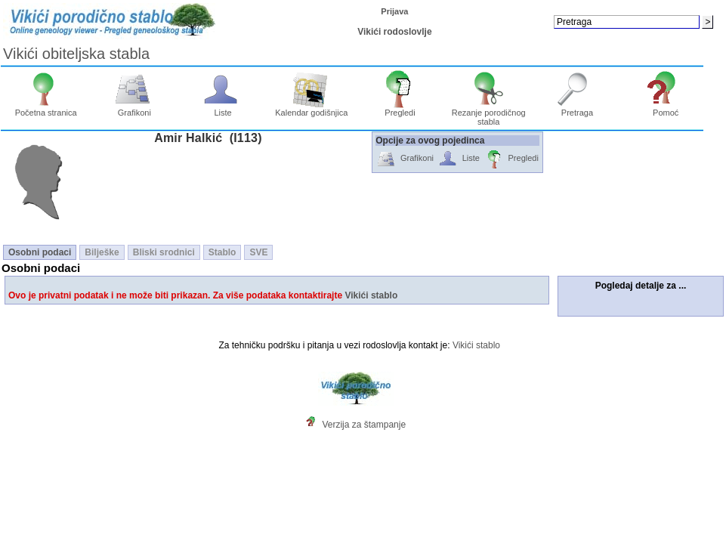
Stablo (222, 252)
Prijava (394, 11)
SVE (258, 252)
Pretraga (577, 108)
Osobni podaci (39, 252)
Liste (223, 108)
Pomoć (665, 108)
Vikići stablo (370, 295)
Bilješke (102, 252)
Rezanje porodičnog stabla (489, 113)
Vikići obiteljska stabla (76, 53)
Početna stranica (46, 108)
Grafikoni (134, 108)
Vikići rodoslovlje (394, 31)
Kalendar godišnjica (311, 108)
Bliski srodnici (164, 252)
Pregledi (400, 108)
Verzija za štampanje (364, 424)
